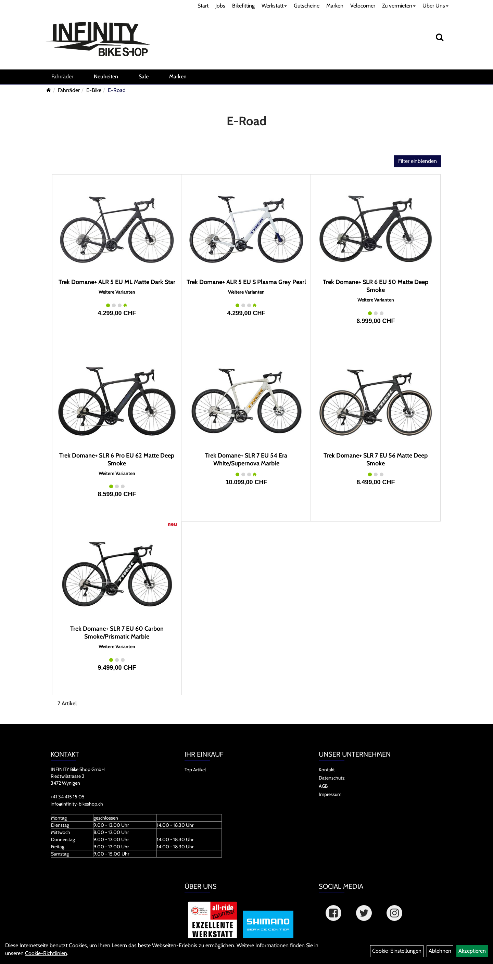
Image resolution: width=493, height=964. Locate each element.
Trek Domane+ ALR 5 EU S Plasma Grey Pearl (246, 282)
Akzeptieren (472, 951)
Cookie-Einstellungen (396, 951)
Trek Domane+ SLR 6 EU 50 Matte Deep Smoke (375, 286)
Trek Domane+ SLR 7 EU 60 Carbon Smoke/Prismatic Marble (117, 632)
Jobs (220, 5)
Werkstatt (274, 5)
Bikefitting (243, 5)
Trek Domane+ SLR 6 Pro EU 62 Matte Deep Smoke (116, 459)
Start (203, 5)
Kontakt (327, 770)
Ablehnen (440, 951)
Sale (144, 76)
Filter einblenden (417, 161)
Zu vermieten (399, 5)
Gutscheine (306, 5)
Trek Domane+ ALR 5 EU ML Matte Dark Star (117, 282)
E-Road (117, 90)
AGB (323, 786)
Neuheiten (106, 76)
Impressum (330, 794)
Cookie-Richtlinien (46, 953)
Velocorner (362, 5)
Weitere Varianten (117, 292)
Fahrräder (62, 76)
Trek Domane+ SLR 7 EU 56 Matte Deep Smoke (376, 459)
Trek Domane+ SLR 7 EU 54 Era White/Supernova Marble (246, 459)
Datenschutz (332, 778)
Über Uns (435, 5)
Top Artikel (195, 770)
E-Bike (93, 90)
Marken (334, 5)
